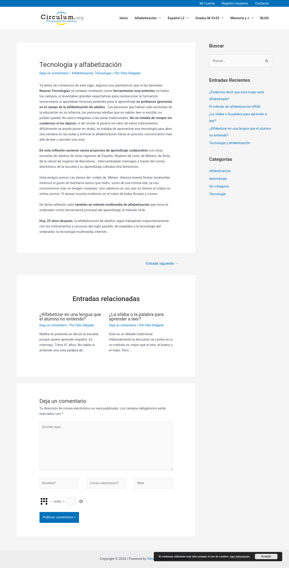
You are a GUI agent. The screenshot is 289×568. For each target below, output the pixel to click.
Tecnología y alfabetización (229, 143)
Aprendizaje (218, 179)
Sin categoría (219, 186)
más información (240, 556)
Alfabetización (148, 18)
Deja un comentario (54, 73)
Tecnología (103, 73)
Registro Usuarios (235, 3)
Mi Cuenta (207, 3)
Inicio (124, 18)
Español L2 (178, 18)
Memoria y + (241, 18)
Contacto (262, 3)
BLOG (264, 18)
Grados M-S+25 (210, 18)
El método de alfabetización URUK (234, 107)
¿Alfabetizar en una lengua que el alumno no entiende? (70, 317)
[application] (159, 18)
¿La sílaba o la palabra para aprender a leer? (136, 317)
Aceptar (266, 556)
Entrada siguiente (162, 263)
